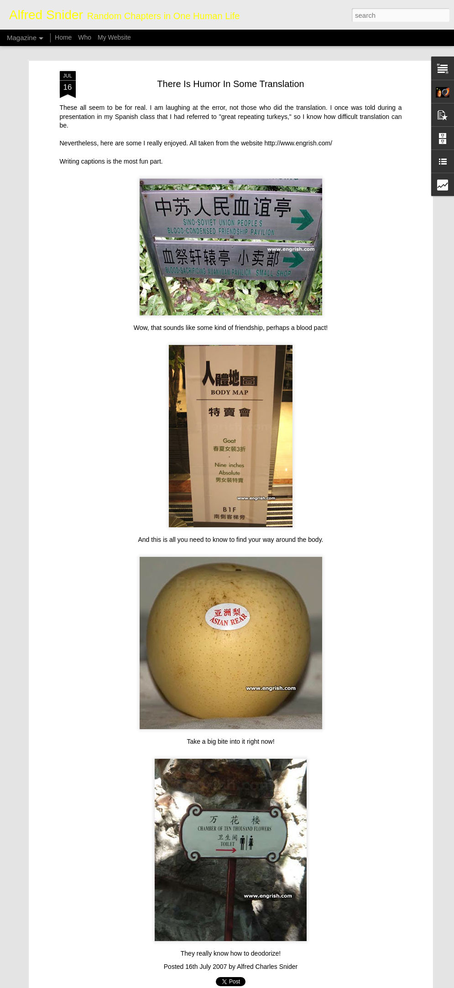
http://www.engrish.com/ (299, 143)
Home (63, 37)
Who (84, 37)
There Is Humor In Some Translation (230, 84)
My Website (114, 37)
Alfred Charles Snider (267, 966)
